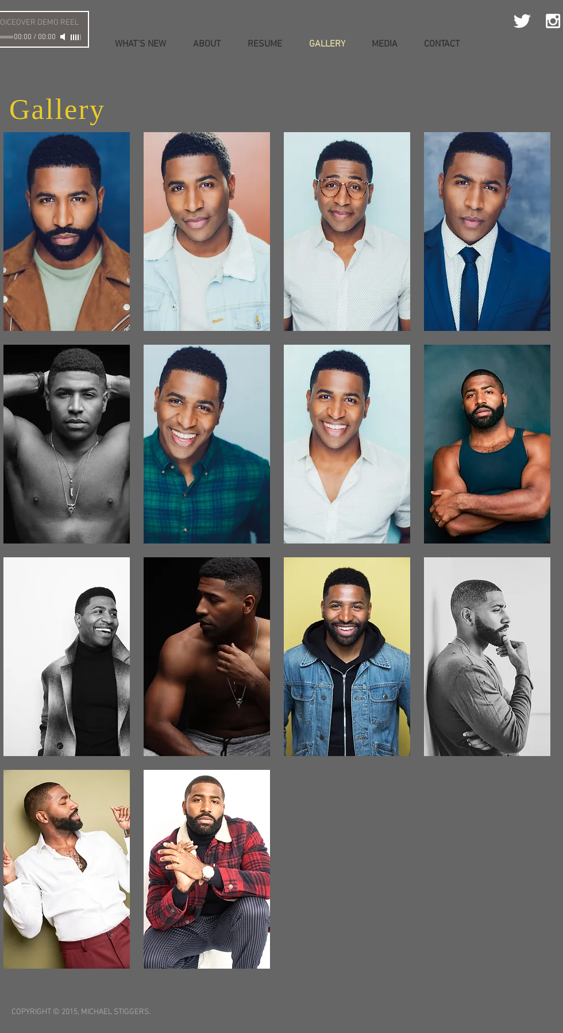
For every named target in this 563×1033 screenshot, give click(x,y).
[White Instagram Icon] (553, 21)
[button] (66, 231)
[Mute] (64, 37)
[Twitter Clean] (522, 21)
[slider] (76, 37)
